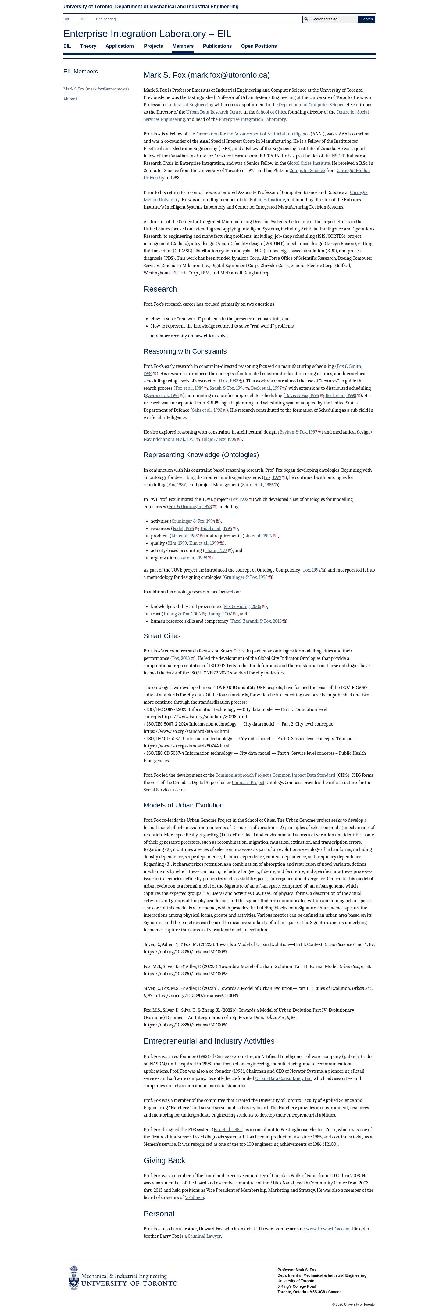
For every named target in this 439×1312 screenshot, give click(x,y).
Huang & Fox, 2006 (182, 614)
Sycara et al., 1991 (162, 395)
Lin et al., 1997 (185, 536)
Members (183, 46)
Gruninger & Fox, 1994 (193, 521)
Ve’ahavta (194, 1197)
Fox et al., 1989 (189, 388)
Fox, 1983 (229, 381)
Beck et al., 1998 (340, 395)
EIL (67, 46)
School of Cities (271, 112)
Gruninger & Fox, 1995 (246, 577)
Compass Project (248, 782)
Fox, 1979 (272, 477)
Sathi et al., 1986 (258, 484)
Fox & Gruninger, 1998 (190, 506)
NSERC (338, 156)
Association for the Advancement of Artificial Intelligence (252, 134)
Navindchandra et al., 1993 (170, 439)
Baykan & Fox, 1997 (298, 432)
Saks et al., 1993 (207, 410)
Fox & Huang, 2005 (242, 606)
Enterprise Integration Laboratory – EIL (147, 33)
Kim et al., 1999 (204, 543)
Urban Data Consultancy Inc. (283, 1078)
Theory (88, 46)
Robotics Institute (267, 199)
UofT (67, 19)
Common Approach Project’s (244, 775)
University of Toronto (87, 6)
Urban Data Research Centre (214, 112)
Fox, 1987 (177, 484)
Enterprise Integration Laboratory (252, 119)
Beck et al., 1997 (266, 388)
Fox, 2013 (181, 658)
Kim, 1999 (177, 543)
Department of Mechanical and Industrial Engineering (176, 6)
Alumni (70, 99)
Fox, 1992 (239, 499)
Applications (120, 46)
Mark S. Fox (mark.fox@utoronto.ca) (96, 89)
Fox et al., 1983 (228, 1129)
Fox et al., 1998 (193, 558)
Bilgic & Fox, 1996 (219, 439)
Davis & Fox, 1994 (302, 395)
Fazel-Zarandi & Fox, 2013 (256, 621)
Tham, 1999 (216, 550)
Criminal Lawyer (204, 1236)
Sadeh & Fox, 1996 (227, 388)
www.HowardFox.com (328, 1229)
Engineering (106, 19)
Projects (153, 46)
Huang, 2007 (219, 614)
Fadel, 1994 (183, 528)
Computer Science (307, 170)
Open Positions (259, 46)
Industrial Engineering (191, 104)
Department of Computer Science (311, 104)
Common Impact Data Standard (304, 775)
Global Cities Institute (308, 163)
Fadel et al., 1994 (216, 528)
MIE (83, 19)
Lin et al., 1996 (258, 536)
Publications (217, 46)
